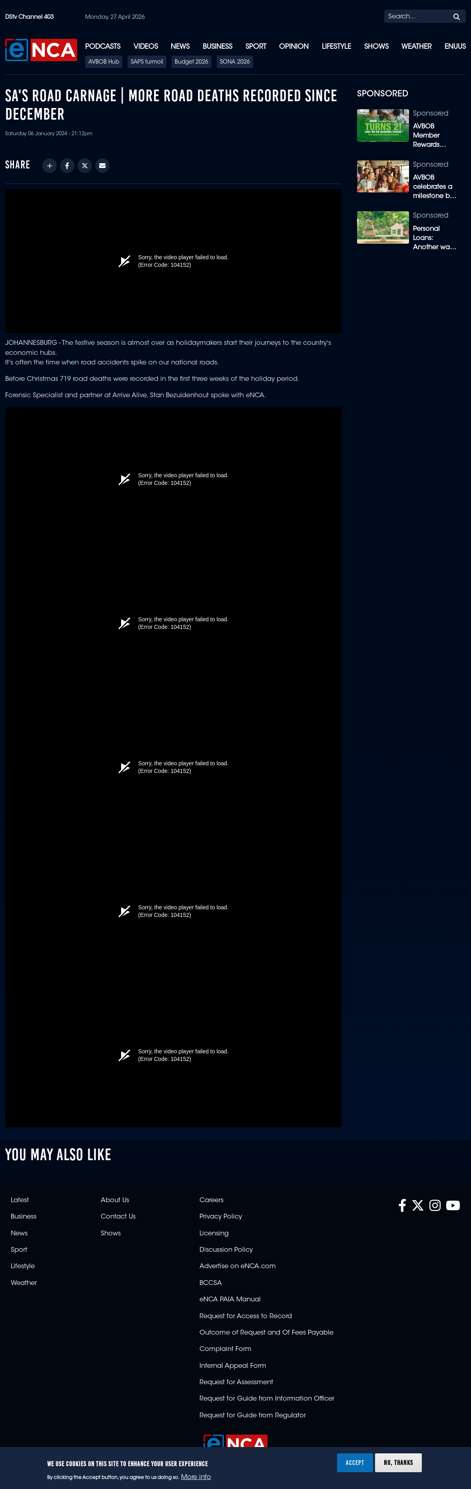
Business (217, 47)
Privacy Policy (221, 1217)
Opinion (294, 47)
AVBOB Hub (103, 62)
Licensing (214, 1234)
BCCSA (211, 1283)
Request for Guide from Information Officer (267, 1399)
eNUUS (455, 47)
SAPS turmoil (147, 62)
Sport (255, 47)
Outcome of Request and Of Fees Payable (266, 1333)
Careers (212, 1200)
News (180, 47)
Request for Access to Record (246, 1316)
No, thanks (398, 1463)
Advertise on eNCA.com (238, 1266)
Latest (20, 1200)
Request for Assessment (236, 1382)
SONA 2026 (235, 62)
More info (196, 1477)
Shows (376, 47)
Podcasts (102, 47)
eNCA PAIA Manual (230, 1300)
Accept (355, 1463)
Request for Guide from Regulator (253, 1416)
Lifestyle (336, 47)
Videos (146, 47)
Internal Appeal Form (233, 1366)
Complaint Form (225, 1349)
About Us (115, 1200)
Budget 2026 (191, 62)
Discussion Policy (226, 1250)
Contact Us (118, 1217)
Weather (416, 47)
